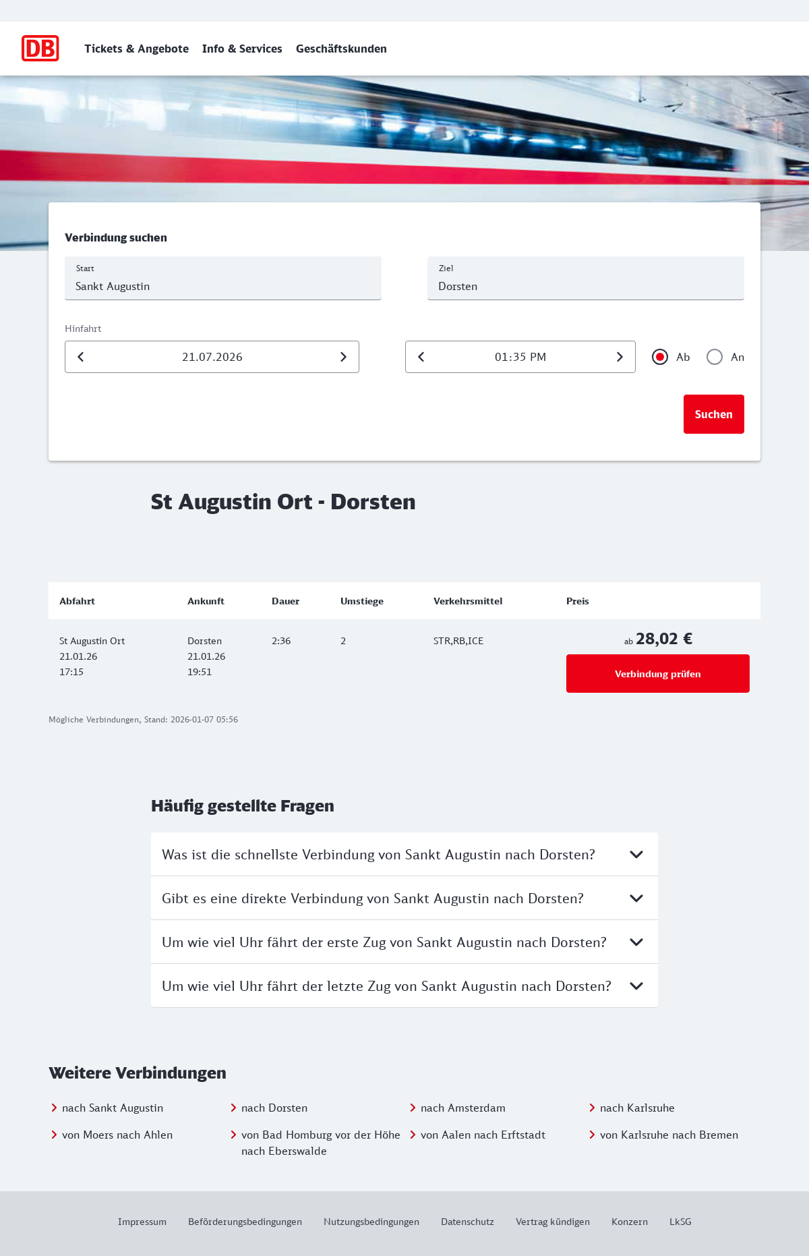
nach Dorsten (274, 1107)
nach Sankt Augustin (112, 1107)
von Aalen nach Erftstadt (483, 1134)
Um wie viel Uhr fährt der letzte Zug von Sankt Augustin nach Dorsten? (404, 985)
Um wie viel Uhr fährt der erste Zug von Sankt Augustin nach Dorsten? (404, 941)
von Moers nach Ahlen (117, 1134)
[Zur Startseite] (41, 48)
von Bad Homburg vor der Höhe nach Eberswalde (320, 1143)
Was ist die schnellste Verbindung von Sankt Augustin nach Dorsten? (404, 854)
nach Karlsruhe (637, 1107)
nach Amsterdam (463, 1107)
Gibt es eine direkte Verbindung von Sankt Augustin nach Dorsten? (404, 898)
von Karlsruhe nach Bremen (669, 1134)
